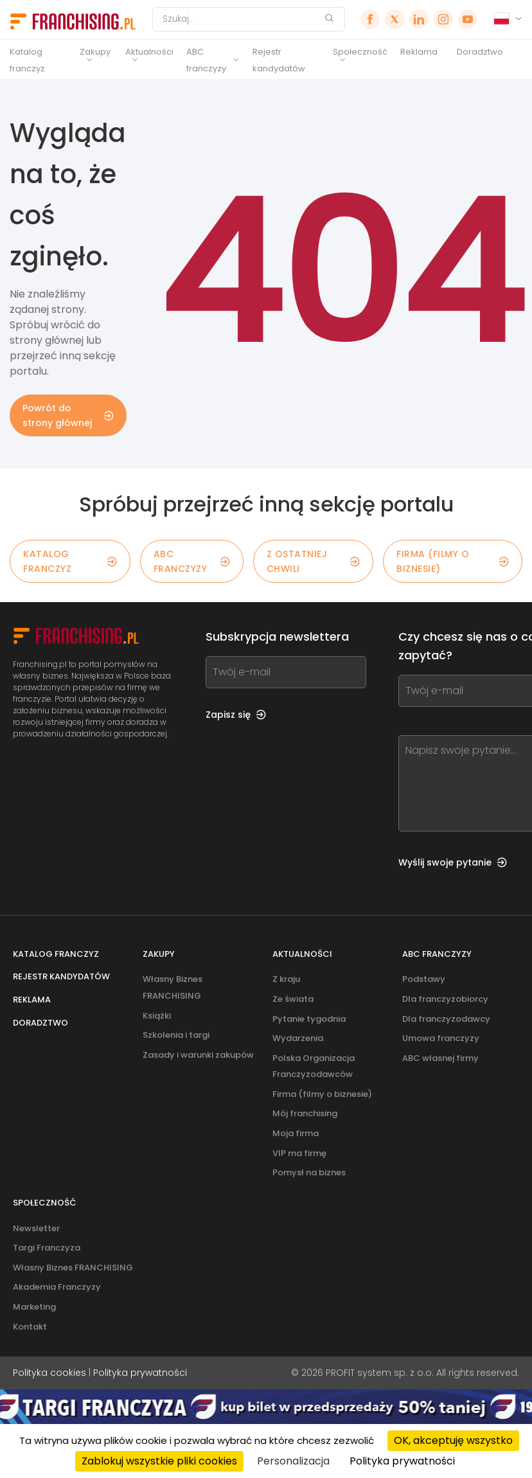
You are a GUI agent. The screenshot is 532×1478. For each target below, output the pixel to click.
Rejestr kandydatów (279, 60)
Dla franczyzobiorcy (445, 999)
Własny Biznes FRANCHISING (73, 1267)
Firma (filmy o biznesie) (452, 561)
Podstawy (423, 979)
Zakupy (95, 52)
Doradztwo (480, 52)
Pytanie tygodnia (309, 1019)
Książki (157, 1016)
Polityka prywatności (140, 1372)
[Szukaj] (240, 19)
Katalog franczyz (27, 60)
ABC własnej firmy (440, 1058)
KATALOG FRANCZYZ (70, 561)
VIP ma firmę (299, 1153)
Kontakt (30, 1327)
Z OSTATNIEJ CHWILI (313, 561)
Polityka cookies (49, 1372)
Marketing (34, 1307)
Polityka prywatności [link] (402, 1461)
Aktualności (149, 52)
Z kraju (286, 979)
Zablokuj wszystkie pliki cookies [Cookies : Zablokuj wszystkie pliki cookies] (159, 1461)
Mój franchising (304, 1113)
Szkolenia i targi (176, 1035)
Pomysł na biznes (309, 1172)
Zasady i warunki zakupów (198, 1055)
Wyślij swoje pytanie (452, 862)
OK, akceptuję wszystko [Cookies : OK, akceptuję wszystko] (453, 1440)
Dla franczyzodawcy (446, 1019)
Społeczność (360, 52)
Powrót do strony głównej (68, 415)
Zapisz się (236, 714)
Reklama (419, 52)
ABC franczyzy (206, 60)
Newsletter (36, 1228)
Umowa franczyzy (440, 1038)
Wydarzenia (297, 1038)
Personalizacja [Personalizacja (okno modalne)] (293, 1461)
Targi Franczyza (46, 1248)
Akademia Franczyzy (57, 1287)
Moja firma (295, 1133)
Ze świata (293, 999)
